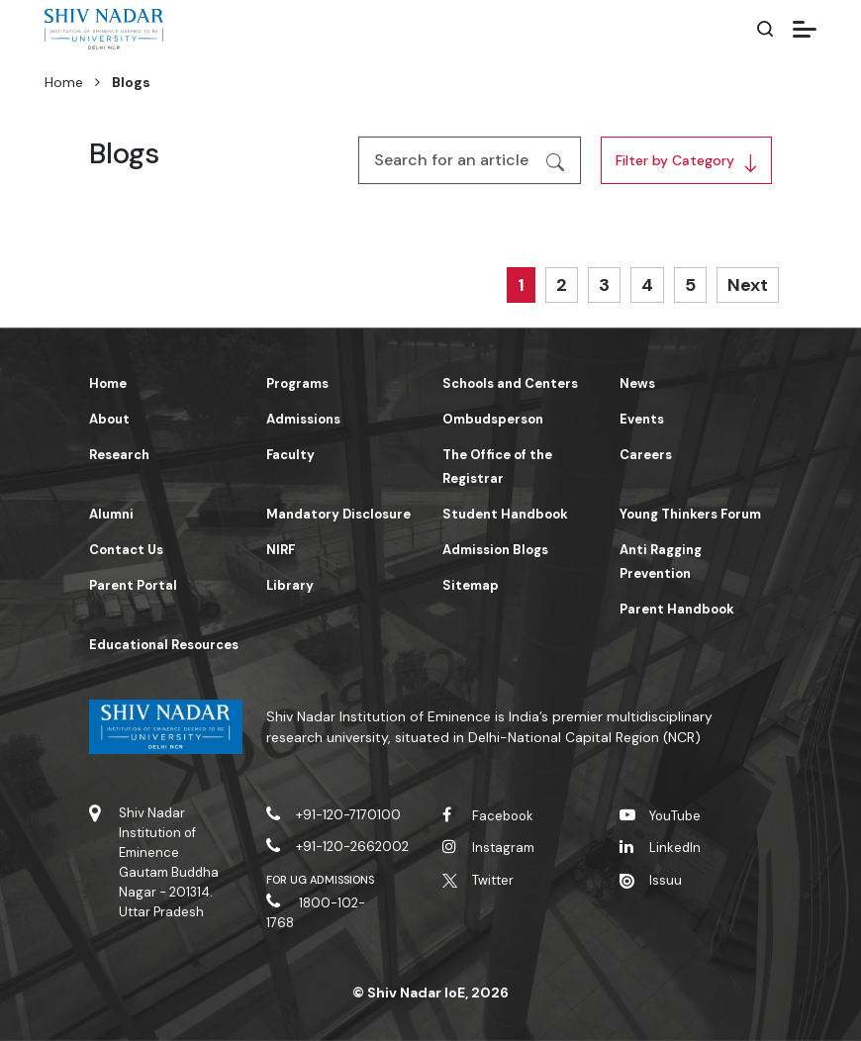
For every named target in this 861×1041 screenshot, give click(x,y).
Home (64, 82)
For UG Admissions (320, 880)
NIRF (280, 549)
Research (119, 454)
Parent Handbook (677, 609)
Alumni (111, 514)
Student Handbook (505, 514)
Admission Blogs (495, 549)
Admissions (303, 419)
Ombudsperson (492, 419)
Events (642, 419)
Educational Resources (164, 644)
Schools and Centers (510, 383)
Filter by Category (675, 160)
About (109, 419)
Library (290, 585)
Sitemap (470, 585)
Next (747, 285)
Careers (646, 454)
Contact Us (126, 549)
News (637, 383)
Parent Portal (133, 585)
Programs (297, 383)
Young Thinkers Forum (690, 514)
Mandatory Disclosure (338, 514)
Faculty (290, 454)
